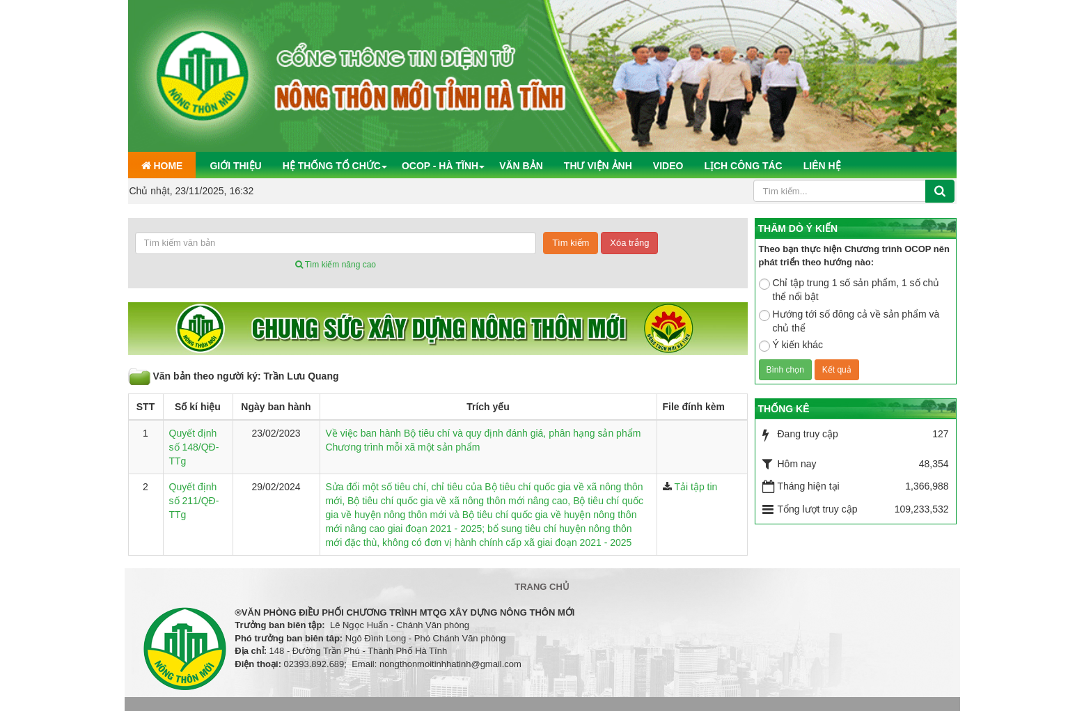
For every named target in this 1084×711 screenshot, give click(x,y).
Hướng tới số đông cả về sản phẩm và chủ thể (849, 321)
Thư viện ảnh (598, 165)
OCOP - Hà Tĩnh (440, 165)
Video (668, 165)
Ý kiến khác (791, 345)
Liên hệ (822, 165)
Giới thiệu (235, 165)
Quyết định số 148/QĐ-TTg (194, 447)
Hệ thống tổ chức (332, 165)
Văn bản (521, 165)
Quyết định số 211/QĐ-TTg (194, 500)
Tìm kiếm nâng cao (335, 264)
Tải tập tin (696, 486)
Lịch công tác (743, 165)
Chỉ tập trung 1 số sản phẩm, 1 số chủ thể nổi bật (849, 289)
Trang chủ (542, 586)
